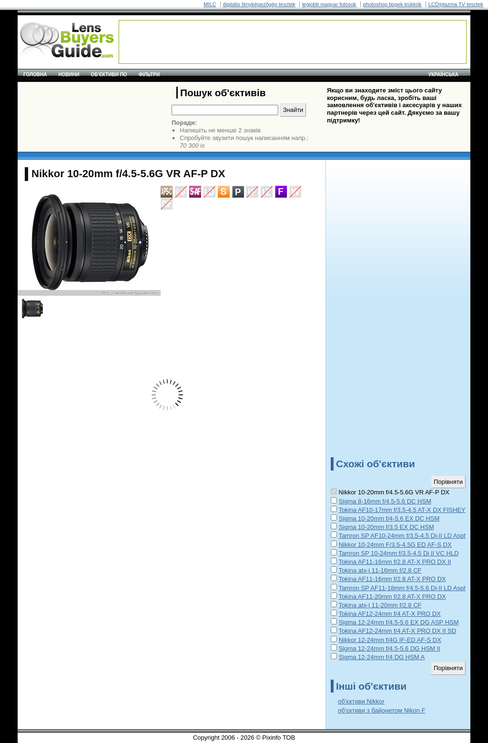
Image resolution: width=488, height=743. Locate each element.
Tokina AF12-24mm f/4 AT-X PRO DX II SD (397, 630)
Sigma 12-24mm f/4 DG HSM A (382, 657)
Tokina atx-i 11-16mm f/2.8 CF (379, 570)
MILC (209, 4)
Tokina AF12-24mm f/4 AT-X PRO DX (389, 613)
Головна (35, 74)
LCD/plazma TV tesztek (455, 4)
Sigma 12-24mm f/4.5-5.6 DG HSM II (389, 648)
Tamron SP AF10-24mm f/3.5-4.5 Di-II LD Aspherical (410, 535)
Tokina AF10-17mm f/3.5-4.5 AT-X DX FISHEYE (403, 509)
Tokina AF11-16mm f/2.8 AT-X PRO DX (392, 578)
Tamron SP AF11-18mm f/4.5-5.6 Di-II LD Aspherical (410, 588)
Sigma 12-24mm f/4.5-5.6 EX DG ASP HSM (399, 622)
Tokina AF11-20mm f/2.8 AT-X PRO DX (392, 596)
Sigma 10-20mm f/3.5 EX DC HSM (386, 527)
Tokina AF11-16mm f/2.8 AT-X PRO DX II (394, 561)
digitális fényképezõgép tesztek (259, 4)
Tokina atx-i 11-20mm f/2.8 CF (379, 605)
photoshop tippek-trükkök (392, 4)
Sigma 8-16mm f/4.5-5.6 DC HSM (385, 501)
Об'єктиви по (109, 74)
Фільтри (149, 74)
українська (443, 74)
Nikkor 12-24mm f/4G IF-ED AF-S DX (390, 639)
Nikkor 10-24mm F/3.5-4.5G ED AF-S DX (395, 544)
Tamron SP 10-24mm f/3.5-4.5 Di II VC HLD (398, 553)
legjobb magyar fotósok (329, 4)
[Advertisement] (292, 41)
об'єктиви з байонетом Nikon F (381, 710)
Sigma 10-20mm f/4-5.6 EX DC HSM (389, 518)
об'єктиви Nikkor (361, 701)
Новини (69, 74)
